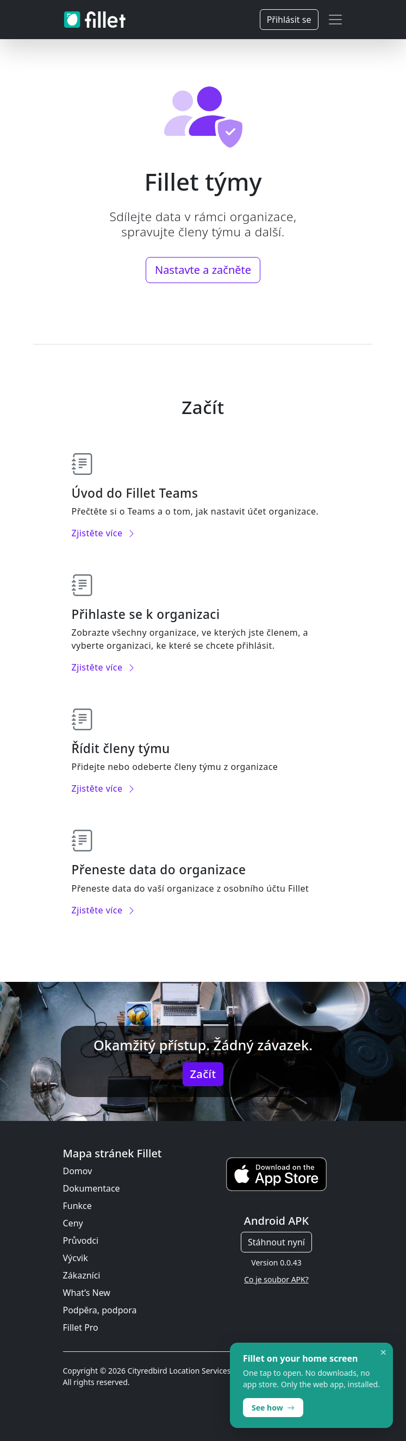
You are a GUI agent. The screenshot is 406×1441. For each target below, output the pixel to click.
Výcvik (75, 1258)
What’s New (86, 1293)
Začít (203, 1074)
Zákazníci (82, 1275)
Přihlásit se (289, 20)
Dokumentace (91, 1188)
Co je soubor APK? (276, 1279)
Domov (77, 1171)
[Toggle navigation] (335, 19)
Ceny (73, 1223)
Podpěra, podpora (100, 1310)
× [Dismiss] (383, 1352)
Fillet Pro (80, 1327)
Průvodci (81, 1240)
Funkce (77, 1206)
